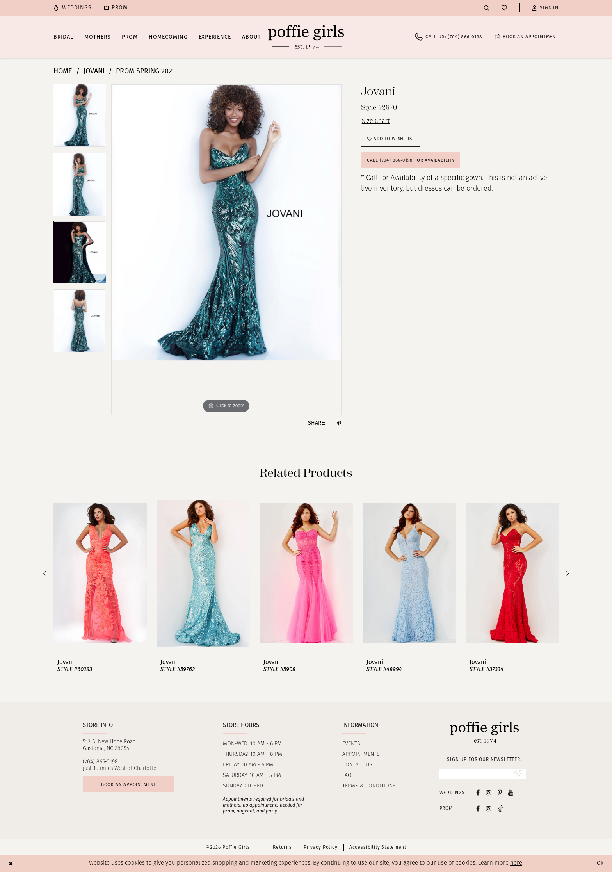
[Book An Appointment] (527, 36)
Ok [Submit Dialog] (599, 864)
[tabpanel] (79, 118)
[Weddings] (72, 8)
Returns (282, 848)
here (516, 865)
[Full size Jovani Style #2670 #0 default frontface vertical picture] (226, 250)
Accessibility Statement (377, 848)
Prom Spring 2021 (145, 71)
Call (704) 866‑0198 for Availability (415, 165)
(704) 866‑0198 (100, 762)
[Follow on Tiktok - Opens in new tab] (500, 809)
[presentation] (100, 573)
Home (62, 71)
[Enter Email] (482, 774)
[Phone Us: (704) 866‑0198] (449, 37)
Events (351, 744)
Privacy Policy (321, 848)
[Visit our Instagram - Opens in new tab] (489, 793)
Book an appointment (134, 786)
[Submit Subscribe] (517, 774)
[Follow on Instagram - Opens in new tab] (489, 809)
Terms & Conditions (369, 786)
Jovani (94, 71)
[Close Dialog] (11, 864)
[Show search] (486, 7)
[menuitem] (72, 8)
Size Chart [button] (377, 122)
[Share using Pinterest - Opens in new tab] (339, 423)
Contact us (357, 765)
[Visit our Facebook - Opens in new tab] (478, 793)
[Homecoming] (116, 8)
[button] (545, 8)
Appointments (361, 754)
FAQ (347, 776)
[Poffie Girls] (306, 36)
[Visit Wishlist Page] (504, 8)
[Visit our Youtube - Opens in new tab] (511, 793)
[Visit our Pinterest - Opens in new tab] (499, 793)
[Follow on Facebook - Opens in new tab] (478, 809)
